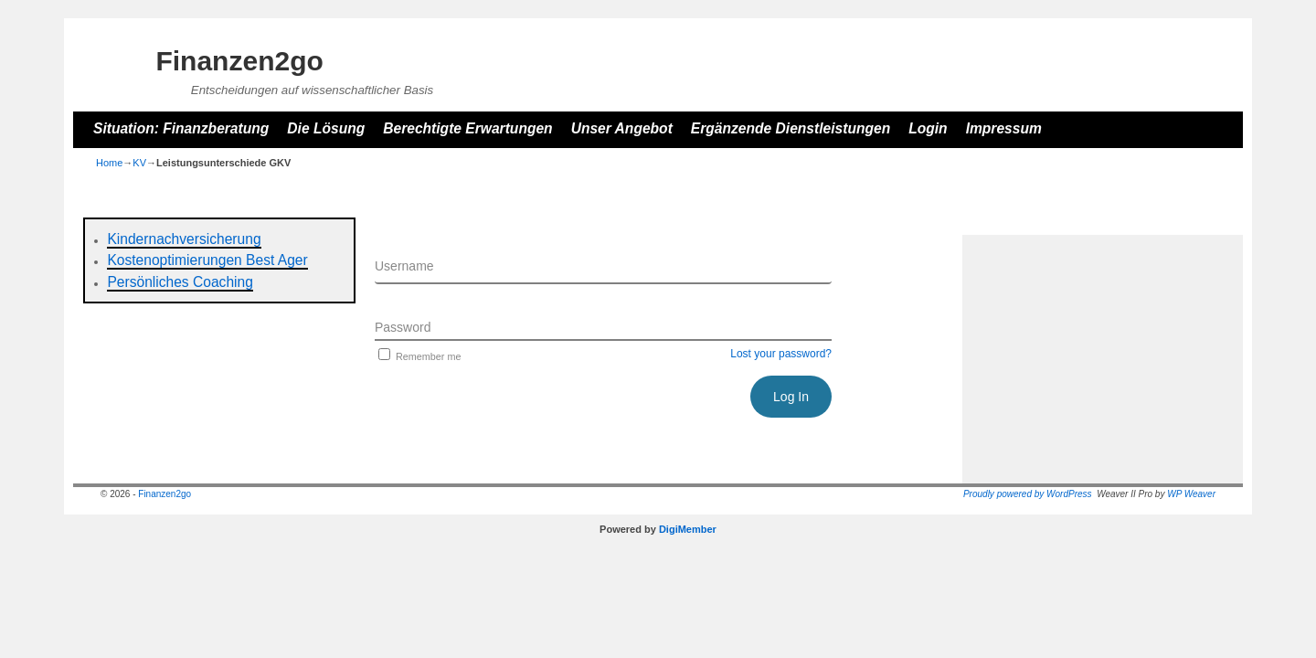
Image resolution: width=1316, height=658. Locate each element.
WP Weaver (1191, 494)
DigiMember (687, 529)
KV (139, 162)
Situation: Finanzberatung (181, 128)
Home (109, 162)
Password (402, 327)
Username (404, 266)
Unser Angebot (622, 128)
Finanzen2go (239, 61)
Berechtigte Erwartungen (467, 128)
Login (927, 128)
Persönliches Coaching (180, 282)
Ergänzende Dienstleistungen (790, 128)
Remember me (418, 356)
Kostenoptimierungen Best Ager (207, 260)
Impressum (1004, 128)
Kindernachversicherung (183, 239)
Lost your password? (781, 353)
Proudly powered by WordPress (1027, 494)
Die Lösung (326, 128)
